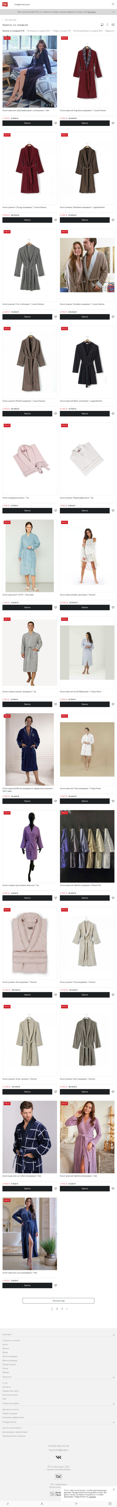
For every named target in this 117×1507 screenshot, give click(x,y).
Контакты (6, 1387)
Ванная (5, 1348)
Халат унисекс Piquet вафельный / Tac (77, 498)
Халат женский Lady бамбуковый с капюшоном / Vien (25, 110)
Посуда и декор (9, 1364)
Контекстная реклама (58, 1487)
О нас (5, 1383)
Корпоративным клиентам (13, 1436)
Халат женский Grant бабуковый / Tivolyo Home (80, 691)
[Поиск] (7, 1504)
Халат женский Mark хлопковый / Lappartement (81, 401)
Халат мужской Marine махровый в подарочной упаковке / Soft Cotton (27, 789)
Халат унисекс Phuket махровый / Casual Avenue (23, 401)
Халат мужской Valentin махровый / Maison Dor (80, 885)
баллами (91, 12)
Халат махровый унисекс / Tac (15, 498)
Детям (5, 1352)
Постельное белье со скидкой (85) (88, 31)
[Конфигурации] (113, 24)
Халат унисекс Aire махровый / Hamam (19, 982)
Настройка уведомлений (13, 1417)
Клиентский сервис (10, 1403)
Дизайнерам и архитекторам (15, 1432)
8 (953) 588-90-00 (58, 1446)
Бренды (5, 1372)
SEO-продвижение (58, 1484)
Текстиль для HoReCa (11, 1428)
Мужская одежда (9, 1360)
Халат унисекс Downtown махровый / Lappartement (82, 207)
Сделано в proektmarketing (58, 1469)
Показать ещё (59, 1301)
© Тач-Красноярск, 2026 (59, 1467)
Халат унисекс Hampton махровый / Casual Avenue (82, 304)
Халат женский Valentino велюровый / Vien (78, 1176)
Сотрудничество (9, 1422)
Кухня (4, 1344)
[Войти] (42, 1504)
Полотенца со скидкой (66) (38, 31)
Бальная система (10, 1395)
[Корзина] (109, 1504)
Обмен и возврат (9, 1413)
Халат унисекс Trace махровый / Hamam (78, 982)
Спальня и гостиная (11, 1340)
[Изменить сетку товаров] (102, 24)
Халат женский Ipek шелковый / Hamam (78, 595)
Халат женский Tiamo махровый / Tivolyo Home (80, 788)
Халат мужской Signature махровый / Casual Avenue (83, 110)
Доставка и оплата (10, 1409)
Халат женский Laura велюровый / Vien (19, 1273)
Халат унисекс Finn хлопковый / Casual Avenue (23, 304)
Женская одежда (9, 1356)
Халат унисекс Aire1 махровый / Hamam (77, 1079)
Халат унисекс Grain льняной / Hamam (19, 1079)
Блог (4, 1399)
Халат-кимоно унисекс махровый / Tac (19, 691)
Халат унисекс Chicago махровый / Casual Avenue (24, 207)
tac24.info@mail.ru (58, 1450)
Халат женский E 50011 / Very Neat (18, 595)
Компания (6, 1377)
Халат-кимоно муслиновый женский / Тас (20, 885)
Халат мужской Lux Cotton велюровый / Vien (21, 1176)
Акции (5, 1368)
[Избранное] (76, 1504)
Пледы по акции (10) (62, 31)
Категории (6, 1334)
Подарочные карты (10, 1391)
